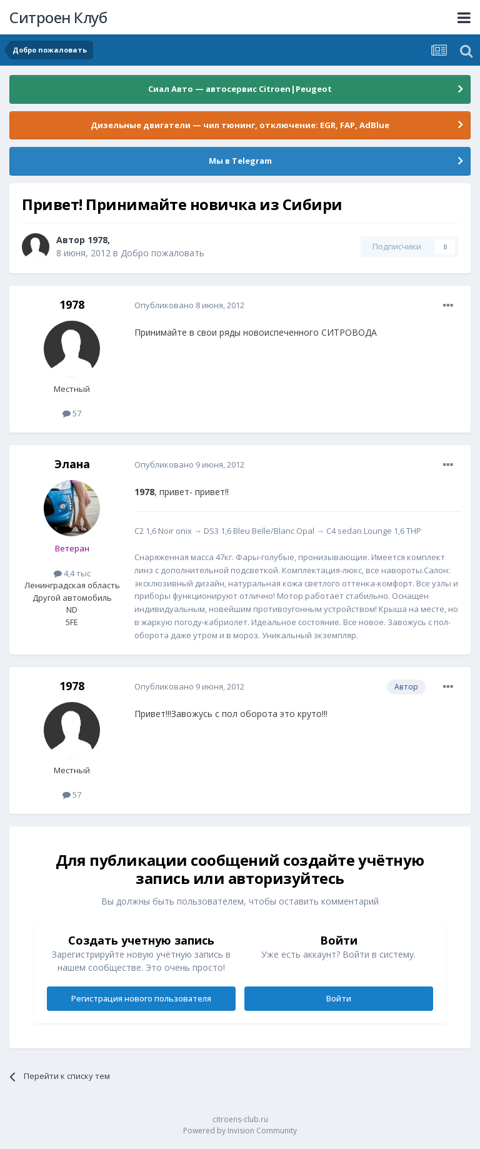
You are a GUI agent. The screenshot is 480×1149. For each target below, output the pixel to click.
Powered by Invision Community (240, 1130)
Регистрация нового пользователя (141, 998)
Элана (72, 463)
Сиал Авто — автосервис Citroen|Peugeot (240, 88)
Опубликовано (189, 305)
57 (71, 413)
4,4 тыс (72, 573)
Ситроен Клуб (58, 17)
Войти (338, 998)
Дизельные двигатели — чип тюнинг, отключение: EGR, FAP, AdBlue (240, 125)
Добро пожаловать (162, 253)
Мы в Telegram (240, 160)
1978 (98, 240)
